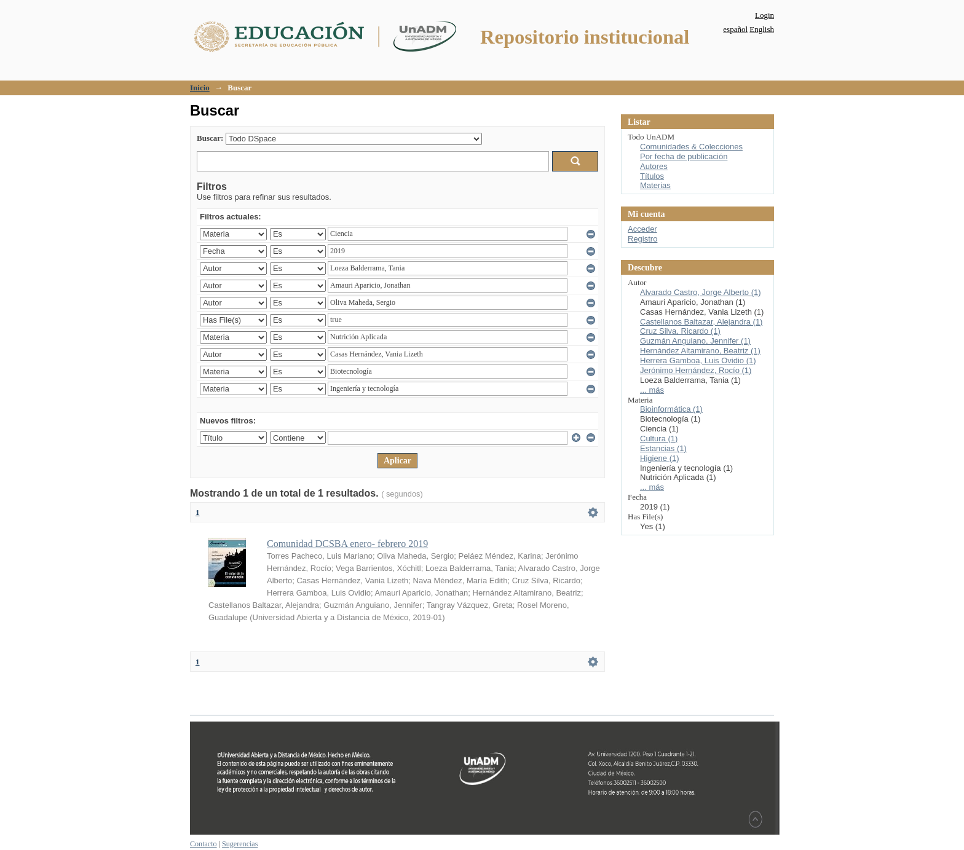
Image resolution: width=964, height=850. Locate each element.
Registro (642, 238)
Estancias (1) (663, 448)
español (735, 29)
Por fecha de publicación (683, 156)
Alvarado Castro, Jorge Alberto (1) (700, 292)
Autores (654, 166)
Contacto (203, 844)
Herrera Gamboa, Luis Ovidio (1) (698, 360)
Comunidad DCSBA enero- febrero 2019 (347, 543)
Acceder (642, 229)
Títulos (652, 176)
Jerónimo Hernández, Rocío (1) (695, 370)
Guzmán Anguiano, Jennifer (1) (695, 340)
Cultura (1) (659, 438)
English (761, 29)
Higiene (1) (659, 458)
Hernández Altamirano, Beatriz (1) (700, 350)
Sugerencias (240, 844)
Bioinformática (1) (671, 409)
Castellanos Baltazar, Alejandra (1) (701, 321)
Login (764, 15)
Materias (655, 185)
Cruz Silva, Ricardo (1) (680, 331)
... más (652, 390)
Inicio (200, 87)
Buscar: (210, 138)
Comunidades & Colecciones (691, 146)
